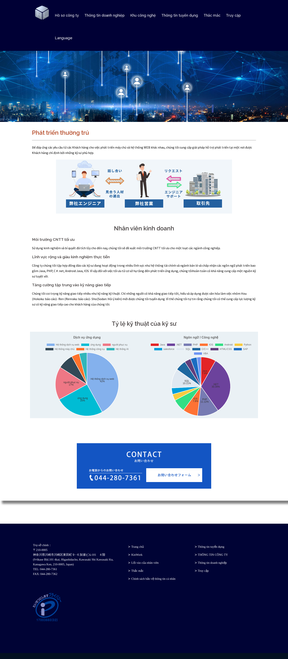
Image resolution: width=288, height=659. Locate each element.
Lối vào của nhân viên (145, 562)
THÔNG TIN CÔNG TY (213, 554)
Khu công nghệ (143, 16)
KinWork (136, 554)
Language (63, 38)
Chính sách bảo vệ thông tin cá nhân (153, 578)
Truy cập (233, 16)
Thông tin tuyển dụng (179, 16)
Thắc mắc (212, 16)
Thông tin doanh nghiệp (104, 16)
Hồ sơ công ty (67, 16)
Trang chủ (137, 546)
